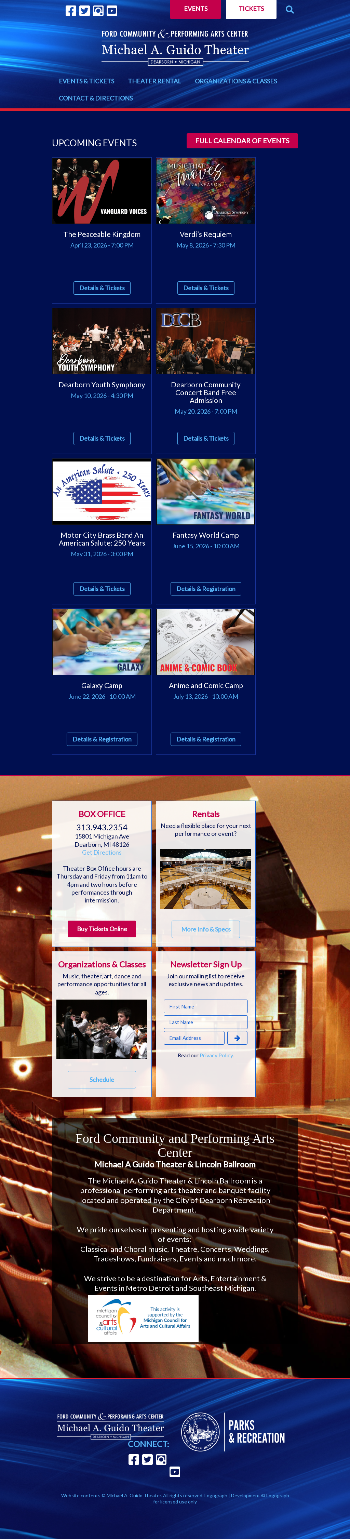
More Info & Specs (206, 929)
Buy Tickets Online (102, 929)
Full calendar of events (242, 140)
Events (195, 8)
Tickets (251, 8)
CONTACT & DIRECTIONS (96, 98)
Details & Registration (205, 588)
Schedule (102, 1079)
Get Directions (102, 852)
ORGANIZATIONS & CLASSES (236, 81)
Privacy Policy (216, 1055)
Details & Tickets (102, 288)
